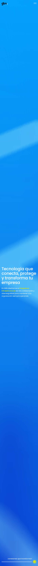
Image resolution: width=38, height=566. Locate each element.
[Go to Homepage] (5, 3)
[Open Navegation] (35, 3)
